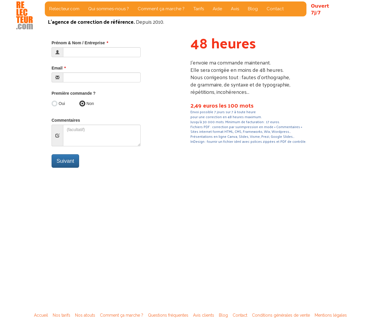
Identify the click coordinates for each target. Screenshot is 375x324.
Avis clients (203, 315)
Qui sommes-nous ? (108, 8)
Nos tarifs (61, 315)
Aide (217, 8)
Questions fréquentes (168, 315)
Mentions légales (331, 315)
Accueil (41, 315)
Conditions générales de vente (281, 315)
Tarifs (198, 8)
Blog (253, 8)
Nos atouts (85, 315)
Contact (275, 8)
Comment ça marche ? (161, 8)
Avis (235, 8)
